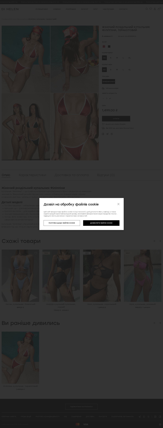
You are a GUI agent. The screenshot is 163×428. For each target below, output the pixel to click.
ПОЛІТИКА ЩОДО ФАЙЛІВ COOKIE (62, 223)
